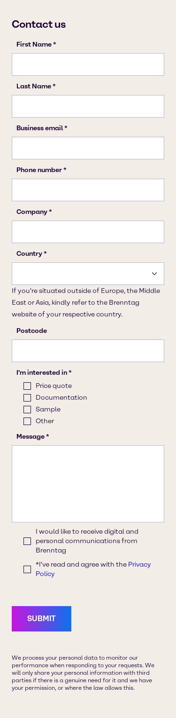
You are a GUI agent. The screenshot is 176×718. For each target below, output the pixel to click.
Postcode (31, 331)
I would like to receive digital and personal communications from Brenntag (87, 541)
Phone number (39, 170)
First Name (34, 44)
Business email (39, 128)
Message (30, 437)
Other (45, 421)
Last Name (33, 86)
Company (31, 212)
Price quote (54, 386)
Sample (48, 409)
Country (29, 254)
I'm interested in (41, 373)
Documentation (61, 398)
